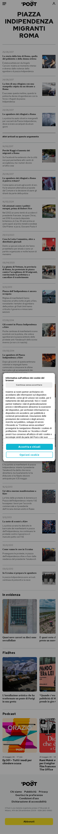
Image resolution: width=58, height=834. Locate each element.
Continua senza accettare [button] (29, 385)
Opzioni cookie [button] (29, 455)
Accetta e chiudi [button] (29, 446)
